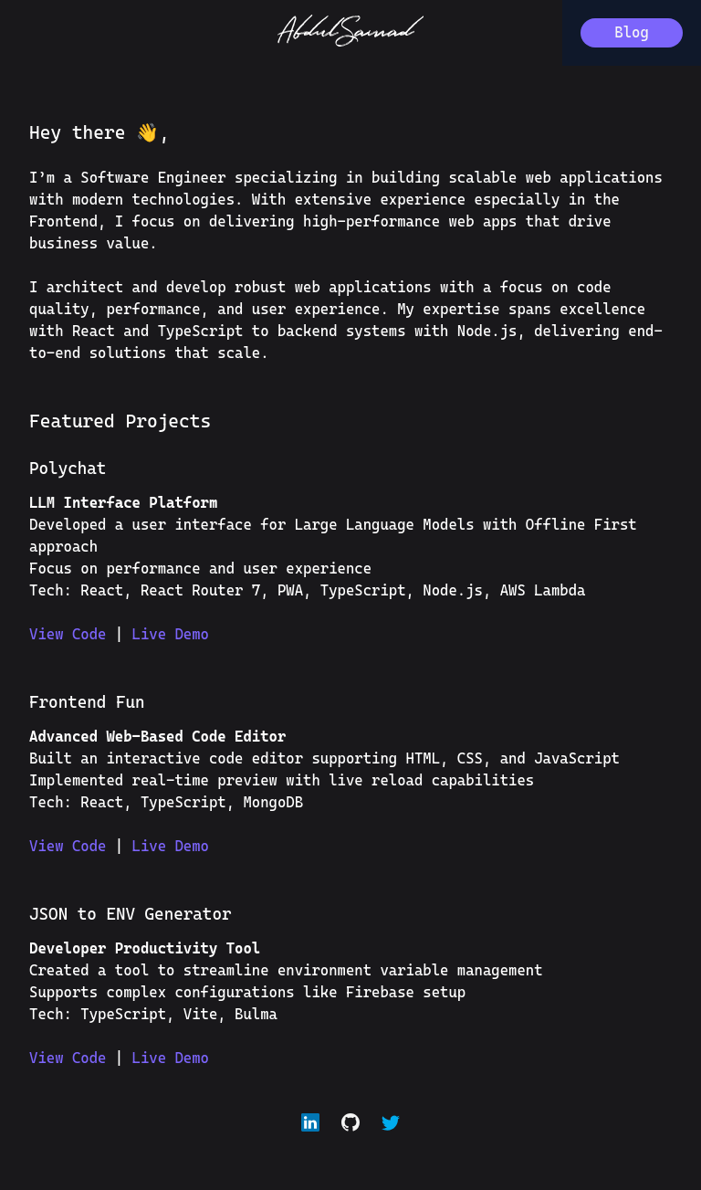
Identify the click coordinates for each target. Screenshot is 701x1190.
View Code (72, 634)
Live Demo (170, 634)
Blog (631, 32)
